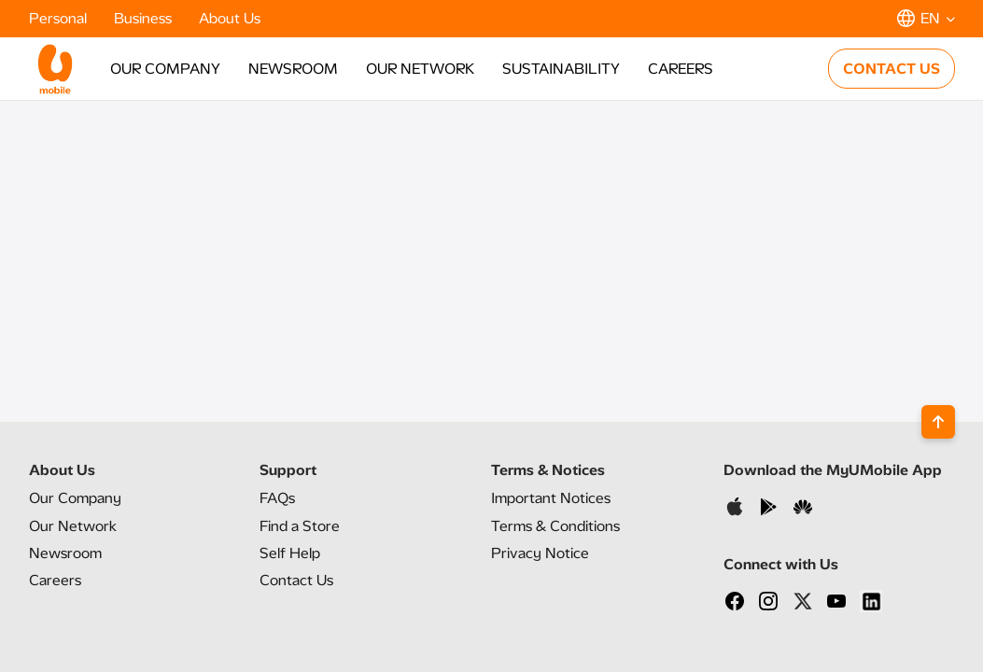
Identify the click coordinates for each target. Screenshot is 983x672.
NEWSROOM (293, 68)
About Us (229, 18)
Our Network (73, 526)
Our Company (75, 498)
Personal (60, 18)
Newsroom (65, 553)
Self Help (290, 553)
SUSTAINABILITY (561, 68)
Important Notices (551, 498)
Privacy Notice (540, 553)
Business (145, 18)
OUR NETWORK (420, 68)
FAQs (277, 498)
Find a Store (300, 526)
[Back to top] (938, 422)
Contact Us (296, 580)
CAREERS (680, 68)
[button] (926, 18)
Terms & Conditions (555, 526)
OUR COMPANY (165, 68)
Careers (55, 580)
